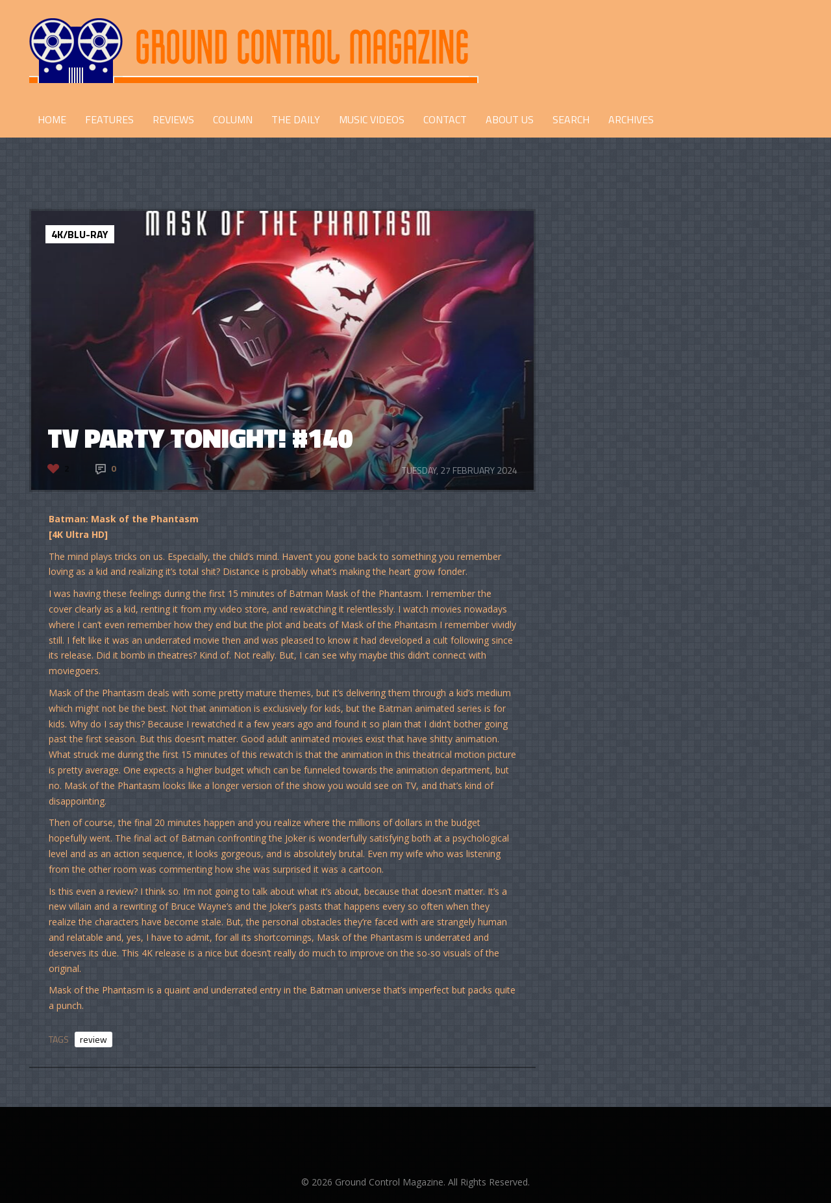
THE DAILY (295, 119)
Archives (631, 119)
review (93, 1039)
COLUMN (233, 119)
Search (570, 119)
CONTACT (445, 119)
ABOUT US (510, 119)
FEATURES (109, 119)
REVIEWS (173, 119)
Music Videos (371, 119)
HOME (52, 119)
